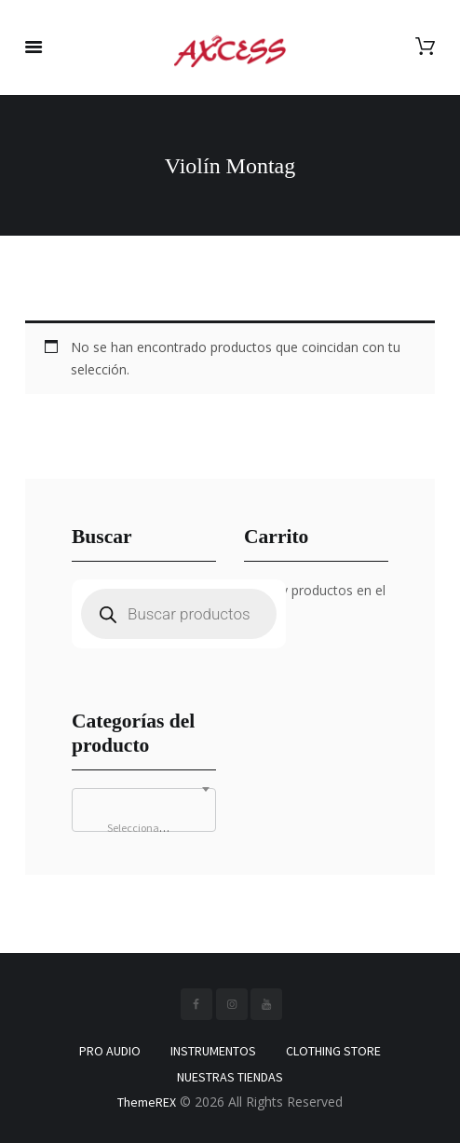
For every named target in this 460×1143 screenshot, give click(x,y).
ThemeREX (146, 1102)
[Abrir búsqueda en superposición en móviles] (179, 613)
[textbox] (144, 828)
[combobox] (144, 810)
